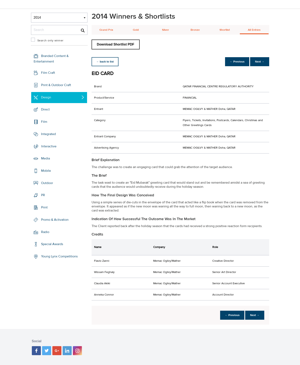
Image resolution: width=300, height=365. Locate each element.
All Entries (254, 30)
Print (44, 207)
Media (45, 158)
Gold (136, 30)
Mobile (46, 171)
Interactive (48, 146)
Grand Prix (106, 30)
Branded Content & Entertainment (51, 59)
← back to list (105, 61)
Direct (45, 109)
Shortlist (225, 30)
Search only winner (50, 40)
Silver (165, 30)
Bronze (195, 30)
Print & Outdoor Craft (56, 85)
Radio (45, 232)
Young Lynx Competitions (59, 256)
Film (44, 122)
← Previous (237, 61)
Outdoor (47, 183)
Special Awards (52, 244)
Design (46, 97)
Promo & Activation (55, 220)
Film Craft (48, 73)
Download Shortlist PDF (115, 44)
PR (43, 195)
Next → (259, 61)
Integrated (48, 134)
